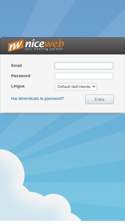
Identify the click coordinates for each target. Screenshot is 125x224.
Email (16, 65)
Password (20, 75)
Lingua (18, 86)
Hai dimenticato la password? (37, 98)
